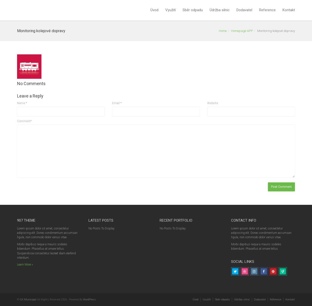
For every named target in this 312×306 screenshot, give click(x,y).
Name (22, 103)
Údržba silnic (220, 10)
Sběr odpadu (193, 10)
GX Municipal (28, 299)
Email (117, 103)
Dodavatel (244, 10)
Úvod (154, 10)
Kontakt (289, 10)
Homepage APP (242, 31)
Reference (267, 10)
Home (223, 31)
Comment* (24, 121)
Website (212, 103)
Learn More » (25, 264)
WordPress (89, 299)
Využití (170, 10)
